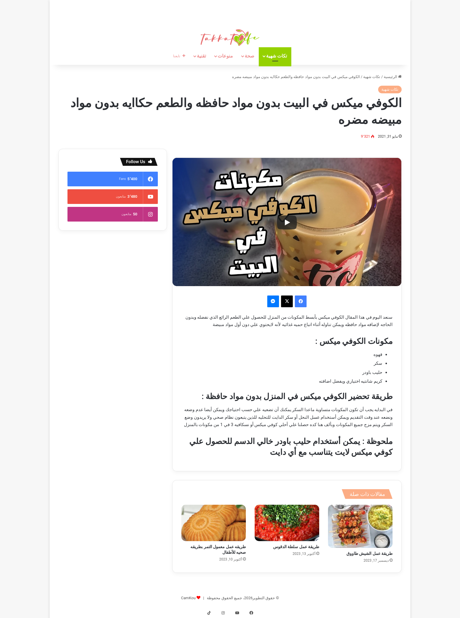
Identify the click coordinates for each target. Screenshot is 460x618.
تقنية (201, 56)
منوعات (225, 56)
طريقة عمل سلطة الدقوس (296, 546)
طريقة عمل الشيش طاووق (369, 553)
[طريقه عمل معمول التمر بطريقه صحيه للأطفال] (213, 523)
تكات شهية (276, 56)
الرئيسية (393, 77)
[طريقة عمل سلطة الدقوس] (287, 523)
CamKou (188, 598)
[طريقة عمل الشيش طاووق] (360, 526)
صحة (249, 56)
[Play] (287, 222)
